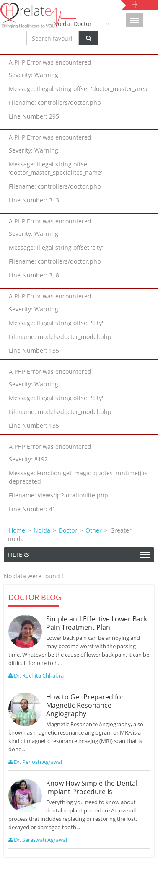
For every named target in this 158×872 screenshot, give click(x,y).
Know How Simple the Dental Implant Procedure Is (91, 787)
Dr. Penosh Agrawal (35, 762)
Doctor (82, 24)
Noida (60, 24)
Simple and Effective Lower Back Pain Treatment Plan (96, 623)
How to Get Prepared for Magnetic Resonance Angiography (85, 705)
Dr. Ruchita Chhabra (36, 675)
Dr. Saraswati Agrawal (37, 840)
